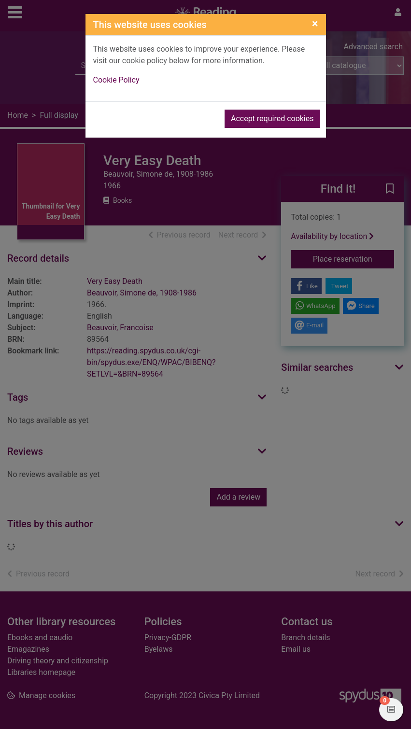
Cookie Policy (116, 79)
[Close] (315, 23)
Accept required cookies (272, 118)
